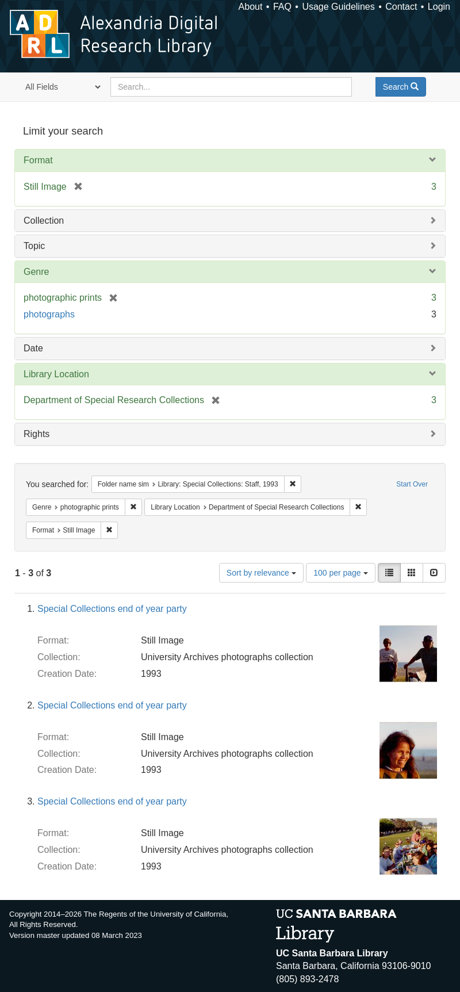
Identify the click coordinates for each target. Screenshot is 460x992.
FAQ (282, 7)
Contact (401, 7)
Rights (36, 434)
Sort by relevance (261, 572)
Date (33, 348)
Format (38, 160)
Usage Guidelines (338, 7)
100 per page (340, 572)
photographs (49, 314)
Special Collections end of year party (112, 609)
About (251, 7)
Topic (34, 246)
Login (439, 7)
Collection (44, 220)
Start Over (412, 484)
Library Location (56, 374)
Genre (36, 272)
